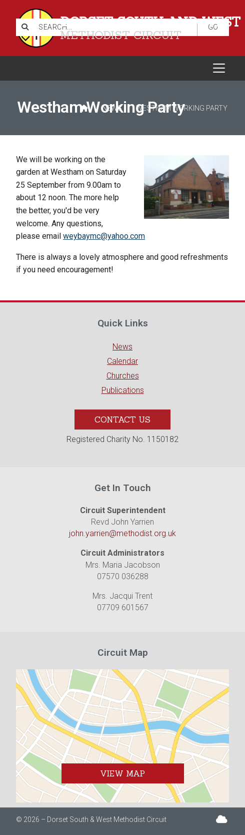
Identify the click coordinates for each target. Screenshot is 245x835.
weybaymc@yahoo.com (104, 236)
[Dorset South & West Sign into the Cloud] (222, 819)
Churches (122, 375)
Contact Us (122, 419)
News (112, 108)
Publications (123, 390)
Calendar (122, 361)
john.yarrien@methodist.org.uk (122, 533)
